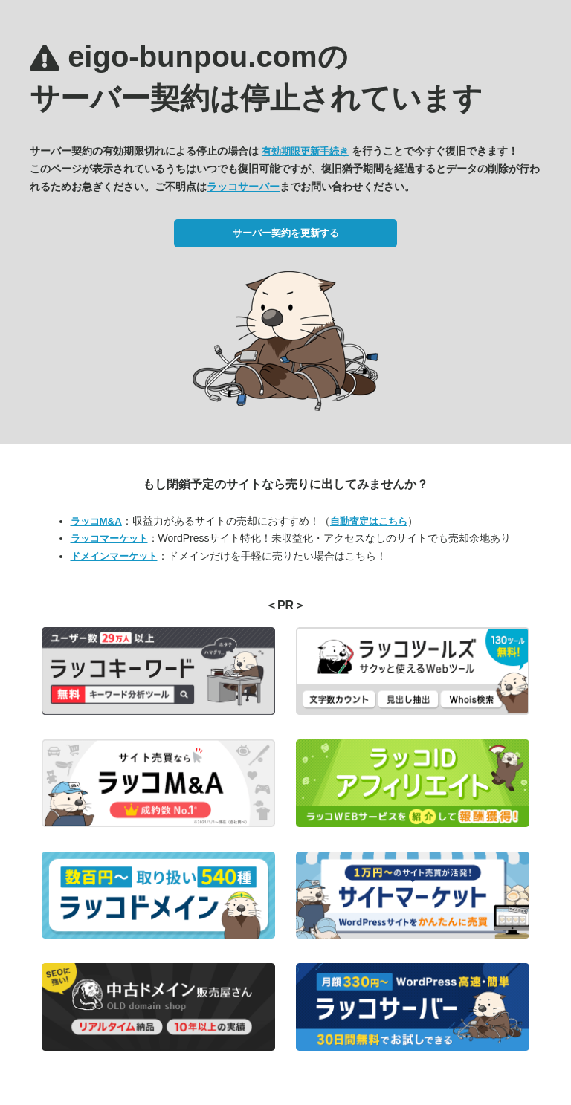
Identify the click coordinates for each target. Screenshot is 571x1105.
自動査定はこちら (368, 521)
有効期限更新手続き (305, 151)
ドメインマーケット (114, 556)
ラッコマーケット (109, 538)
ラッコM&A (96, 521)
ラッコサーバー (243, 186)
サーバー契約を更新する (286, 233)
